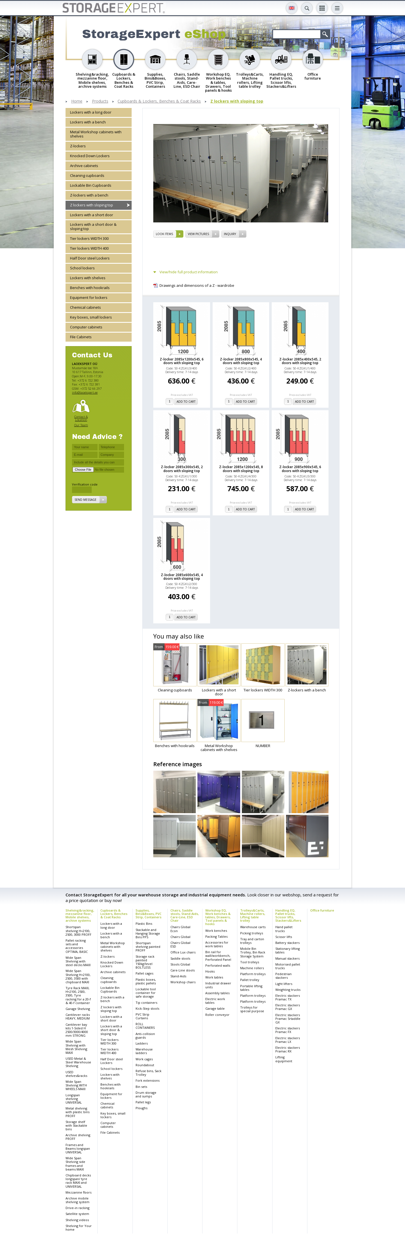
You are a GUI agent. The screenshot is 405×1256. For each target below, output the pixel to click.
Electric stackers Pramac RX (287, 1049)
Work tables (214, 977)
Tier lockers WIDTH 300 (89, 238)
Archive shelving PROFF (78, 1137)
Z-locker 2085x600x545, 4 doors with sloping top (182, 576)
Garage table (215, 1008)
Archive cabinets (84, 165)
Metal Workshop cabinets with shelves (96, 134)
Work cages (144, 1059)
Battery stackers (287, 943)
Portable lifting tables (251, 988)
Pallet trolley (249, 980)
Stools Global (180, 964)
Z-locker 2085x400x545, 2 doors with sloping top (300, 361)
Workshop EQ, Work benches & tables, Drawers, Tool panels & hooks (218, 917)
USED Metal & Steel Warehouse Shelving (78, 1062)
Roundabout (145, 1065)
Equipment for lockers (88, 297)
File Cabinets (81, 336)
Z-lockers (78, 145)
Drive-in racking (77, 1208)
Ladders (142, 1043)
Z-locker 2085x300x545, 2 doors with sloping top (182, 468)
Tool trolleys (249, 962)
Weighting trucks (287, 989)
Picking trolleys (251, 933)
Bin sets (141, 1086)
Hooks (210, 971)
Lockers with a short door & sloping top (93, 226)
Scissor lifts (283, 937)
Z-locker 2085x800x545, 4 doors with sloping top (241, 361)
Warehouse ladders (144, 1051)
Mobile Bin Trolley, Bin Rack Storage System (252, 952)
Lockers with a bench (88, 122)
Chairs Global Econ (180, 929)
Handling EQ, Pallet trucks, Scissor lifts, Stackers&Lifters (288, 915)
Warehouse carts (253, 927)
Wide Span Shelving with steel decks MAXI (78, 961)
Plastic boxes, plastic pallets (146, 981)
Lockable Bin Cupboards (90, 185)
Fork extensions (147, 1080)
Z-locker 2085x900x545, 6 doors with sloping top (300, 468)
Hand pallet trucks (283, 929)
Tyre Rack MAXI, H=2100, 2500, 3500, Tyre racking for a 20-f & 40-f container (78, 995)
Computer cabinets (86, 327)
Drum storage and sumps (146, 1094)
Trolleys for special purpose (252, 1009)
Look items (164, 234)
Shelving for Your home (79, 1228)
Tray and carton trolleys (252, 941)
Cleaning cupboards (87, 175)
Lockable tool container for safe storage (146, 992)
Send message (85, 500)
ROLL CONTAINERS (145, 1026)
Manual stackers (287, 958)
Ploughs (141, 1108)
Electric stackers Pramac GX (287, 1007)
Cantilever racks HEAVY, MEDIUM (78, 1016)
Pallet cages (144, 973)
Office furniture (322, 910)
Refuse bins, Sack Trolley (148, 1073)
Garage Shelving (78, 1009)
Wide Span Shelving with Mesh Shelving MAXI (76, 1047)
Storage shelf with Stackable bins (76, 1125)
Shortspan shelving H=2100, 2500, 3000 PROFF (78, 930)
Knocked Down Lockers (90, 155)
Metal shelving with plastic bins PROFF (77, 1112)
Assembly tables (217, 993)
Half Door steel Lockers (90, 258)
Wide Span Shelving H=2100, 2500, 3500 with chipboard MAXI (78, 976)
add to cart (186, 401)
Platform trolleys (253, 974)
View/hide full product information (188, 272)
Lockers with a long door (90, 112)
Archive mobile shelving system (77, 1200)
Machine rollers (252, 968)
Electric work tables (215, 1001)
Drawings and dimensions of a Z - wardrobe (196, 285)
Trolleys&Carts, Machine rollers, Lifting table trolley (252, 915)
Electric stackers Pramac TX (287, 997)
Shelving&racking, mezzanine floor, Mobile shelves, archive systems (80, 915)
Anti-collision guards (145, 1035)
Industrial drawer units (218, 985)
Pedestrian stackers (283, 976)
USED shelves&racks (76, 1074)
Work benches (216, 930)
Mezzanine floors (78, 1192)
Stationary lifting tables (287, 950)
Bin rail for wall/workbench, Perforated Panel (218, 955)
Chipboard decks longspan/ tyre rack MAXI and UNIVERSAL (78, 1181)
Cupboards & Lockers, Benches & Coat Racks (159, 101)
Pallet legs (143, 1102)
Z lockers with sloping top (236, 101)
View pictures (198, 234)
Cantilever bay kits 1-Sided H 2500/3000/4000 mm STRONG (77, 1030)
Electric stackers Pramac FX (287, 1030)
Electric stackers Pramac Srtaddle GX (287, 1018)
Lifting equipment (283, 1059)
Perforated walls (217, 965)
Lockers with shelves (87, 277)
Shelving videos (77, 1220)
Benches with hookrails (90, 287)
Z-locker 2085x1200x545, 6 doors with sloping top (182, 361)
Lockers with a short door (91, 214)
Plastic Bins (144, 923)
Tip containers (146, 1002)
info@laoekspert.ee (85, 392)
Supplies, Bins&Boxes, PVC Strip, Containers (148, 913)
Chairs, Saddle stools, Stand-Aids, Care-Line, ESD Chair (184, 915)
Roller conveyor (217, 1015)
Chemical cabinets (85, 307)
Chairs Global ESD (180, 944)
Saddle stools (180, 958)
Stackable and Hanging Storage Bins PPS (148, 933)
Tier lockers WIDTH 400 (89, 248)
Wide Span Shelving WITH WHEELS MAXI (76, 1085)
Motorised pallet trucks (287, 966)
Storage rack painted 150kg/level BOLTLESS (145, 962)
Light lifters (283, 984)
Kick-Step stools (147, 1008)
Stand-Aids (178, 976)
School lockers (82, 267)
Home (76, 101)
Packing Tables (216, 936)
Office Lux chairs (182, 952)
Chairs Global (180, 937)
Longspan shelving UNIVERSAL (74, 1098)
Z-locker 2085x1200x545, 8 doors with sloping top (241, 468)
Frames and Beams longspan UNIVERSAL (78, 1148)
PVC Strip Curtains (142, 1016)
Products (100, 101)
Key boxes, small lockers (91, 317)
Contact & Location (81, 418)
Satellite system (77, 1214)
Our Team (81, 425)
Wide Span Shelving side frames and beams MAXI (75, 1163)
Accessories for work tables (216, 944)
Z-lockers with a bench (89, 195)
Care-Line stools (182, 970)
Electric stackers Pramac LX (287, 1040)
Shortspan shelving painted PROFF (148, 946)
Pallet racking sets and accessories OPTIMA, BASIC (77, 946)
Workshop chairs (182, 982)
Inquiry (230, 234)
